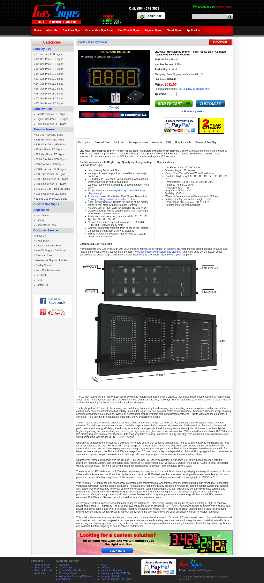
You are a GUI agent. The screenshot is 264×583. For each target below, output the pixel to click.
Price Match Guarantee (48, 270)
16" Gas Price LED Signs (49, 69)
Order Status (43, 240)
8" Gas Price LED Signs (49, 54)
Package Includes (138, 142)
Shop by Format (44, 129)
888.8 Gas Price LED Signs (51, 169)
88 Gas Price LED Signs (49, 149)
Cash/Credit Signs (128, 30)
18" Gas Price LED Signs (49, 73)
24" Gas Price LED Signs (49, 83)
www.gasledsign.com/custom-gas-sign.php (158, 251)
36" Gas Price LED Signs (49, 88)
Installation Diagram (111, 570)
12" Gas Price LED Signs (49, 64)
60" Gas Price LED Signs (49, 98)
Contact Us (42, 285)
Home (37, 30)
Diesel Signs (173, 30)
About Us (51, 30)
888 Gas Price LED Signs (50, 164)
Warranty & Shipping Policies (51, 260)
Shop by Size (42, 49)
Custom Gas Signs (46, 204)
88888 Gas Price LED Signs (51, 184)
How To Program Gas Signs (51, 250)
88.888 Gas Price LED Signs (51, 198)
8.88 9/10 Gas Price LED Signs (53, 188)
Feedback (41, 275)
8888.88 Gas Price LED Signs (52, 179)
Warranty (157, 142)
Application (193, 30)
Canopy (40, 220)
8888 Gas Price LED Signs (50, 174)
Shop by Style (43, 108)
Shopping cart (206, 7)
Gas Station (42, 215)
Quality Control (44, 265)
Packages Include (110, 576)
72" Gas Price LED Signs (49, 103)
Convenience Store (46, 225)
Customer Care (44, 255)
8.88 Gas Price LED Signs (50, 139)
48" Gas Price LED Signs (49, 93)
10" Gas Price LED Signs (49, 59)
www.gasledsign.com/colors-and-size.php (111, 199)
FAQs (39, 280)
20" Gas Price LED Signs (49, 78)
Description (84, 142)
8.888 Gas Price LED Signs (51, 144)
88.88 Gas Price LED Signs (51, 159)
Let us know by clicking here (194, 88)
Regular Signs (153, 30)
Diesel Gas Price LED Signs (51, 124)
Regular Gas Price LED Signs (52, 119)
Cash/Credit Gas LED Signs (51, 114)
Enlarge (114, 107)
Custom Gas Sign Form (99, 30)
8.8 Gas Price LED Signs (49, 134)
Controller (119, 142)
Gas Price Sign (71, 30)
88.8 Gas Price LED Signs (50, 154)
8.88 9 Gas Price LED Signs (51, 193)
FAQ (168, 142)
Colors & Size (102, 142)
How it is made (183, 142)
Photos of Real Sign (206, 142)
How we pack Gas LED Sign (116, 573)
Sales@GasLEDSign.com (201, 570)
